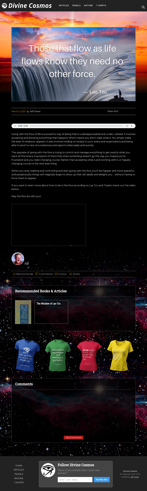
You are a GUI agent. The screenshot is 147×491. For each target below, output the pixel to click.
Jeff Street (135, 477)
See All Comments (73, 437)
